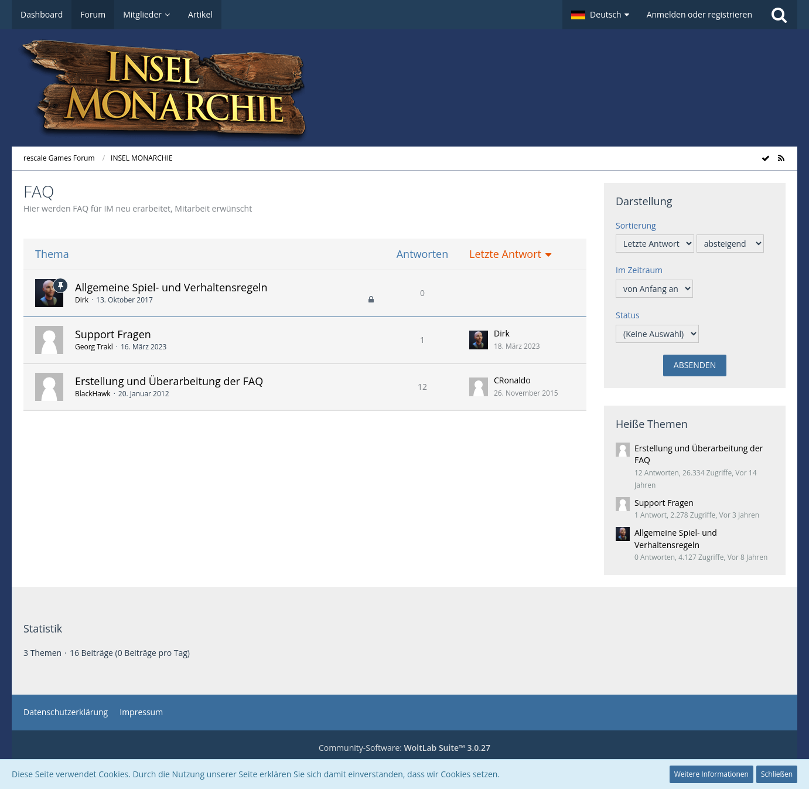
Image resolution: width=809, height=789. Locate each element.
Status (628, 315)
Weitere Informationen (711, 774)
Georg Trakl (94, 347)
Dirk (81, 300)
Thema (52, 254)
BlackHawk (93, 394)
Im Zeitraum (639, 270)
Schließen (777, 774)
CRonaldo (512, 380)
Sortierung (636, 225)
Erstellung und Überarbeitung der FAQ (169, 381)
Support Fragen (113, 334)
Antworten (423, 254)
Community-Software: (404, 747)
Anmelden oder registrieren (699, 14)
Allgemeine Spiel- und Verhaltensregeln (171, 287)
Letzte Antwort (505, 254)
